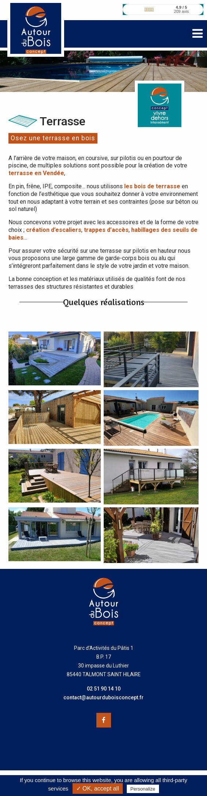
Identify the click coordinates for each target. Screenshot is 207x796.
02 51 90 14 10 (104, 689)
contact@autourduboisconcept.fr (103, 697)
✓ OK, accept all (97, 788)
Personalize (142, 789)
